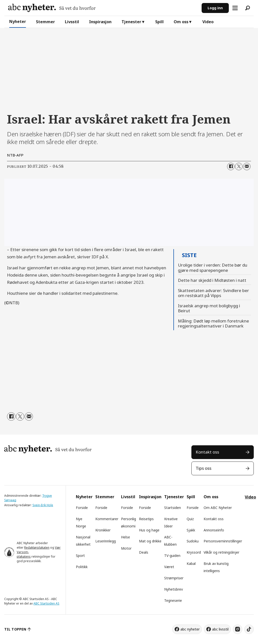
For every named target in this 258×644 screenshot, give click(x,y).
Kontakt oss (207, 452)
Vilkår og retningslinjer (221, 552)
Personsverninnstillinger (223, 541)
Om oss (181, 21)
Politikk (82, 566)
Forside (82, 507)
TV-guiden (172, 555)
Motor (126, 548)
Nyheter (17, 21)
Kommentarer (106, 518)
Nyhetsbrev (173, 589)
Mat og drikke (150, 541)
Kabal (191, 563)
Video (208, 21)
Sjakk (191, 530)
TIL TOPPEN (15, 629)
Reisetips (146, 518)
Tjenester (131, 21)
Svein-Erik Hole (42, 505)
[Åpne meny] (235, 8)
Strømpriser (173, 578)
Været (169, 566)
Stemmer (45, 21)
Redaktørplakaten (36, 547)
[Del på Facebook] (231, 166)
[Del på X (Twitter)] (239, 166)
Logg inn (215, 7)
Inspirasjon (100, 21)
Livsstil (72, 21)
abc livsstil (220, 629)
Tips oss (203, 468)
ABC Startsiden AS (46, 603)
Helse (125, 537)
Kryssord (194, 552)
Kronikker (103, 530)
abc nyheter (190, 629)
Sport (80, 555)
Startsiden (172, 507)
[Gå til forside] (52, 8)
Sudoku (193, 541)
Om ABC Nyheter (218, 507)
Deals (143, 552)
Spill (159, 21)
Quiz (190, 518)
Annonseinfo (214, 530)
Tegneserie (173, 600)
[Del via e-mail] (247, 166)
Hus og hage (149, 530)
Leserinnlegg (105, 541)
